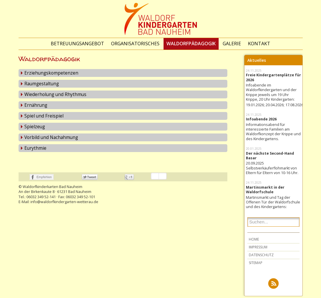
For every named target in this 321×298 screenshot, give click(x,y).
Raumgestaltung (41, 85)
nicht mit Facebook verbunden (23, 178)
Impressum (258, 248)
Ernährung (35, 107)
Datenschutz (261, 256)
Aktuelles (256, 62)
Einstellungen (163, 177)
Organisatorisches (135, 43)
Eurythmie (35, 150)
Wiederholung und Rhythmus (55, 96)
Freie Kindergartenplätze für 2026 (273, 79)
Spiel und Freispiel (44, 118)
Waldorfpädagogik (191, 43)
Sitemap (255, 264)
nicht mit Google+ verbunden (118, 178)
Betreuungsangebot (77, 43)
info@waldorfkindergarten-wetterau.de (64, 203)
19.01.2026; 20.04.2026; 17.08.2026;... (273, 106)
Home (254, 241)
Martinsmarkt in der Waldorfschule (265, 191)
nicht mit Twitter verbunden (75, 178)
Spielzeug (34, 128)
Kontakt (259, 43)
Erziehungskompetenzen (51, 75)
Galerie (232, 43)
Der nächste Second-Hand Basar (270, 157)
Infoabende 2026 (261, 121)
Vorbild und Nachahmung (51, 139)
